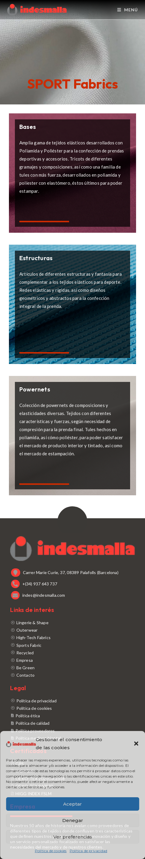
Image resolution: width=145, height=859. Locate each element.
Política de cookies (51, 851)
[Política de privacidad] (72, 700)
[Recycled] (72, 652)
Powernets (34, 389)
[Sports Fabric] (72, 645)
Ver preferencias (72, 837)
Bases (27, 126)
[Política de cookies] (72, 708)
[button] (136, 744)
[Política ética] (72, 715)
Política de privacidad (88, 851)
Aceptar (72, 804)
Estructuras (35, 258)
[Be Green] (72, 667)
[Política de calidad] (72, 723)
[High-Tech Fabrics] (72, 637)
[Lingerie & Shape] (72, 622)
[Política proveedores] (72, 730)
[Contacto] (72, 675)
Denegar (72, 820)
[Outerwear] (72, 630)
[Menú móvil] (127, 9)
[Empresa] (72, 660)
